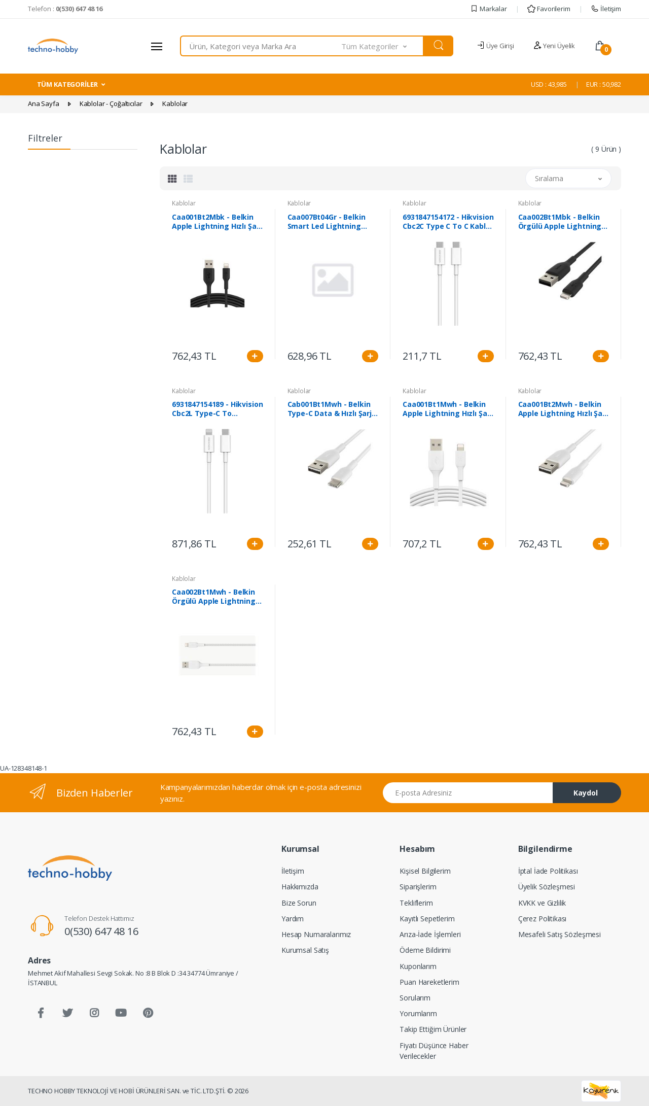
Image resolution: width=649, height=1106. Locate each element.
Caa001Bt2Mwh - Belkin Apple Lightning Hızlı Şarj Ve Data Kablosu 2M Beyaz (562, 409)
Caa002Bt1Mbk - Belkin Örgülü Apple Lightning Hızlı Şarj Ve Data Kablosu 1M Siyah (563, 222)
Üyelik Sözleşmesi (546, 886)
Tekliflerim (416, 903)
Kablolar (184, 203)
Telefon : (65, 8)
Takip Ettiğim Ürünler (433, 1029)
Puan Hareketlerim (429, 982)
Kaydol (585, 793)
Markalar (488, 8)
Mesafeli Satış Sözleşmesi (559, 934)
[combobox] (261, 46)
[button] (382, 46)
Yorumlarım (418, 1013)
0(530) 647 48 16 (101, 931)
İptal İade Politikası (548, 871)
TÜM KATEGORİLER (67, 84)
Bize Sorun (298, 903)
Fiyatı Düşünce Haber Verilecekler (434, 1051)
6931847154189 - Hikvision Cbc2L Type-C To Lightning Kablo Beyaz (217, 409)
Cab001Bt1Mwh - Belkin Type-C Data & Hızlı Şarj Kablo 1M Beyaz (329, 409)
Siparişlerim (418, 886)
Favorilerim (548, 8)
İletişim (606, 8)
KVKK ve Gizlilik (542, 903)
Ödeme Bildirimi (425, 950)
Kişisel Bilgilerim (425, 871)
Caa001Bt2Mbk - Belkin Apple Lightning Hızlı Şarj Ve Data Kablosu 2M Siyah (216, 222)
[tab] (172, 178)
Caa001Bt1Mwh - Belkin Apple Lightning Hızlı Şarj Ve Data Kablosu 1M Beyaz (447, 409)
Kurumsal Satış (305, 950)
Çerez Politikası (542, 918)
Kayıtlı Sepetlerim (427, 918)
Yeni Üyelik (554, 45)
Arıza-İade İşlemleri (430, 934)
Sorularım (415, 998)
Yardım (292, 918)
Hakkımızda (299, 886)
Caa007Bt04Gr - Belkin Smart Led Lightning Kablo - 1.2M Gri (326, 222)
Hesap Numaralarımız (316, 934)
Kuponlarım (418, 966)
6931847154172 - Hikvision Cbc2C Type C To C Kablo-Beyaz (448, 222)
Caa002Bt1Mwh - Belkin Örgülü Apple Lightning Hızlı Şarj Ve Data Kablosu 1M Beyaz (217, 596)
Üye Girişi (495, 45)
